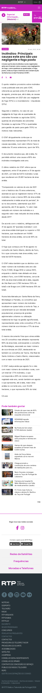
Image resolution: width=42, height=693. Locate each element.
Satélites (6, 652)
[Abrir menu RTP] (21, 2)
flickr (29, 595)
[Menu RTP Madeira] (40, 8)
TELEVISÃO (6, 608)
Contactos (7, 636)
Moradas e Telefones (21, 568)
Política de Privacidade (10, 681)
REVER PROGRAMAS (9, 627)
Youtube (23, 595)
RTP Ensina (6, 618)
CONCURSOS (7, 630)
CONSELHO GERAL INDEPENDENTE (15, 658)
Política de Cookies (26, 681)
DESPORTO (6, 605)
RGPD (4, 670)
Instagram (17, 595)
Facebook (4, 595)
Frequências (21, 561)
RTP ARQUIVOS (7, 615)
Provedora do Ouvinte (12, 645)
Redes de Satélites (21, 554)
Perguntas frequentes (12, 633)
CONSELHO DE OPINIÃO (11, 661)
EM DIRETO (6, 624)
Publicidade (15, 683)
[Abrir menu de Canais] (36, 17)
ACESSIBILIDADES (8, 649)
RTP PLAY (5, 621)
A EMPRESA (6, 655)
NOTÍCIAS (5, 602)
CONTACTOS (7, 639)
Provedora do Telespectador (15, 642)
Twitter (10, 595)
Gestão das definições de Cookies (16, 673)
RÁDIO (4, 611)
